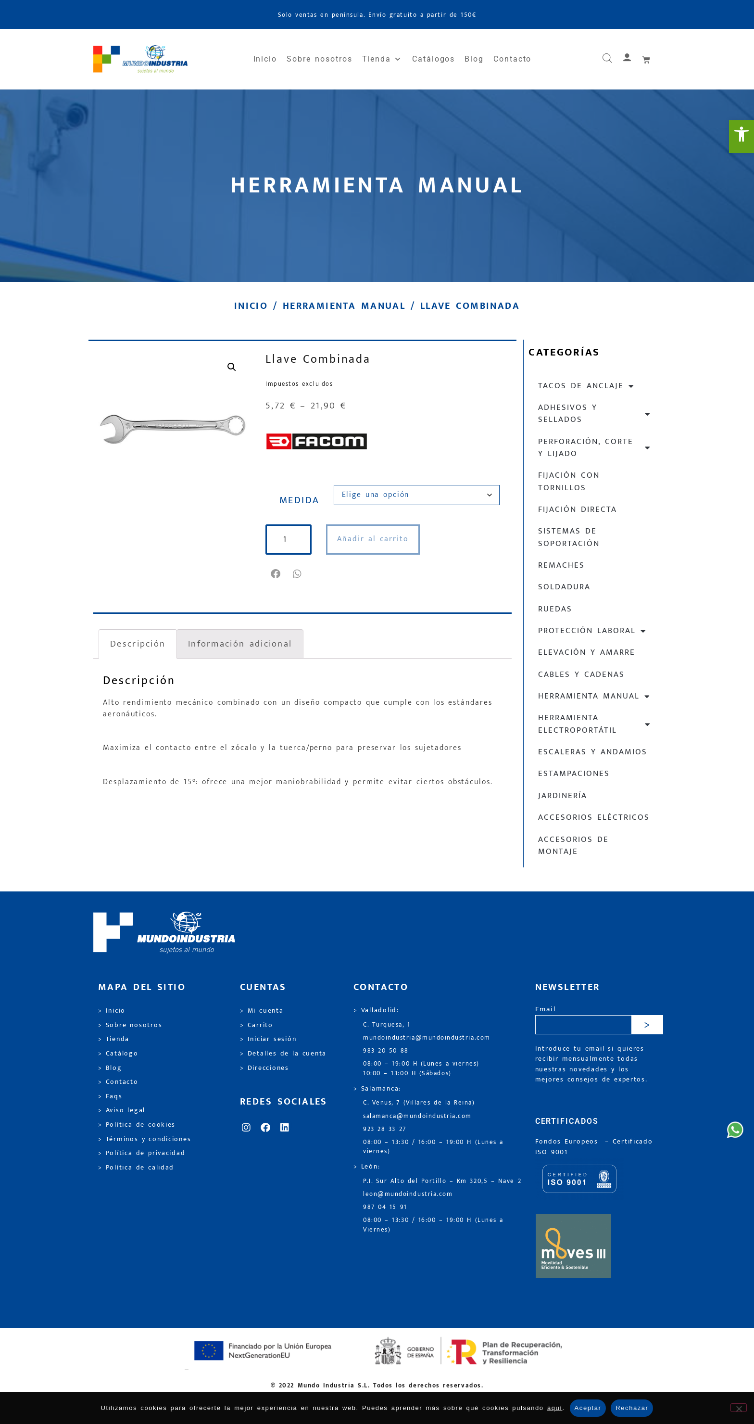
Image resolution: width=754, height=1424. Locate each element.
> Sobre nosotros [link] (130, 1025)
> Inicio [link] (112, 1011)
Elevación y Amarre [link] (586, 652)
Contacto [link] (512, 59)
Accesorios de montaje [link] (573, 845)
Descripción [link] (137, 643)
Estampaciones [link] (574, 773)
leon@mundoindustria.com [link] (407, 1194)
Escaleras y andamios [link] (592, 752)
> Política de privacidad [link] (141, 1153)
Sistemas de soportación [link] (569, 537)
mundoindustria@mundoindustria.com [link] (426, 1038)
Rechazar (632, 1407)
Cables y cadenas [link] (581, 674)
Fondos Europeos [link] (568, 1141)
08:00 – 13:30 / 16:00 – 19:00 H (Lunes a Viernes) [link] (433, 1224)
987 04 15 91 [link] (385, 1207)
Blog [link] (474, 59)
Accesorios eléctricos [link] (594, 817)
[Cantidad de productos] (288, 539)
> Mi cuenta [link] (262, 1011)
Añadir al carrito (373, 539)
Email (545, 1009)
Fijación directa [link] (577, 509)
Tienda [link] (382, 59)
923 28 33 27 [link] (384, 1129)
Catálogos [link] (433, 59)
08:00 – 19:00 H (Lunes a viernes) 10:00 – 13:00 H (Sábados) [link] (421, 1068)
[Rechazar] (738, 1407)
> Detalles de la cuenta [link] (283, 1053)
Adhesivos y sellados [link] (594, 413)
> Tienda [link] (113, 1039)
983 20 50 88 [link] (386, 1051)
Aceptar (588, 1407)
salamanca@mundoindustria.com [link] (417, 1116)
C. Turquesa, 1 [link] (387, 1025)
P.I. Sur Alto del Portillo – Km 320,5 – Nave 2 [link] (442, 1181)
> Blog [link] (110, 1068)
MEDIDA (299, 500)
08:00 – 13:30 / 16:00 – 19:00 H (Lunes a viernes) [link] (433, 1147)
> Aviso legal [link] (121, 1110)
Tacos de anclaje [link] (586, 386)
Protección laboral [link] (592, 631)
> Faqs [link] (110, 1096)
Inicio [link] (265, 59)
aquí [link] (555, 1407)
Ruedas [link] (555, 609)
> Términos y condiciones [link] (144, 1139)
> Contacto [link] (118, 1082)
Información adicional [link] (240, 643)
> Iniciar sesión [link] (268, 1039)
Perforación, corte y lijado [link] (594, 447)
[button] (276, 574)
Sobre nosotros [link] (319, 59)
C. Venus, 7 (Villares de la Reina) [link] (419, 1103)
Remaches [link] (561, 565)
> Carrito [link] (256, 1025)
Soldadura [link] (564, 587)
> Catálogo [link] (118, 1053)
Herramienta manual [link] (344, 306)
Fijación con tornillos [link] (569, 481)
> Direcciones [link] (264, 1068)
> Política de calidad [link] (136, 1167)
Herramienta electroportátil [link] (594, 724)
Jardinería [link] (562, 795)
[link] (741, 136)
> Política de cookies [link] (137, 1125)
